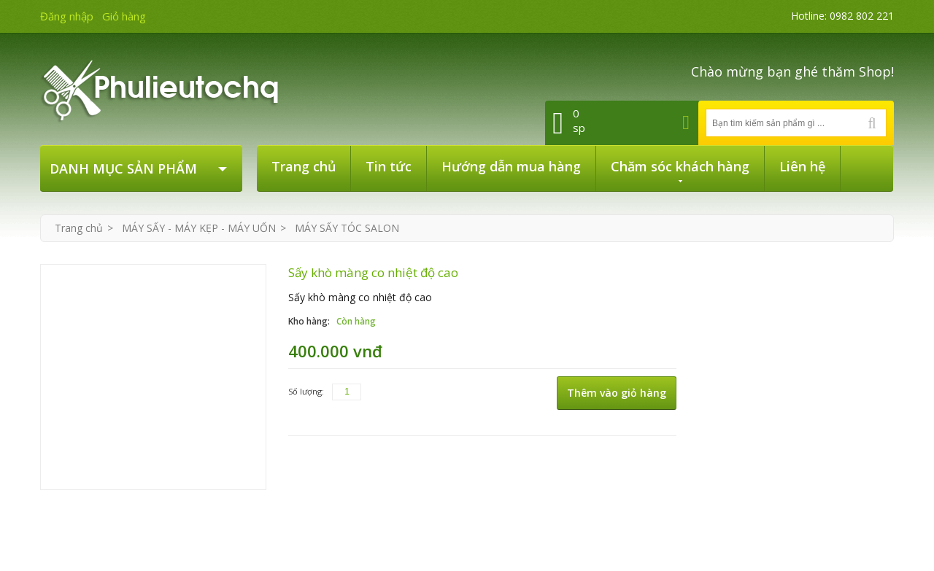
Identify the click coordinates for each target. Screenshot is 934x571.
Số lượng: (306, 391)
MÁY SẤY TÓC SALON (347, 228)
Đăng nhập (66, 16)
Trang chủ (79, 228)
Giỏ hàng (124, 16)
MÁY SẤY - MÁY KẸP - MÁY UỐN (199, 228)
